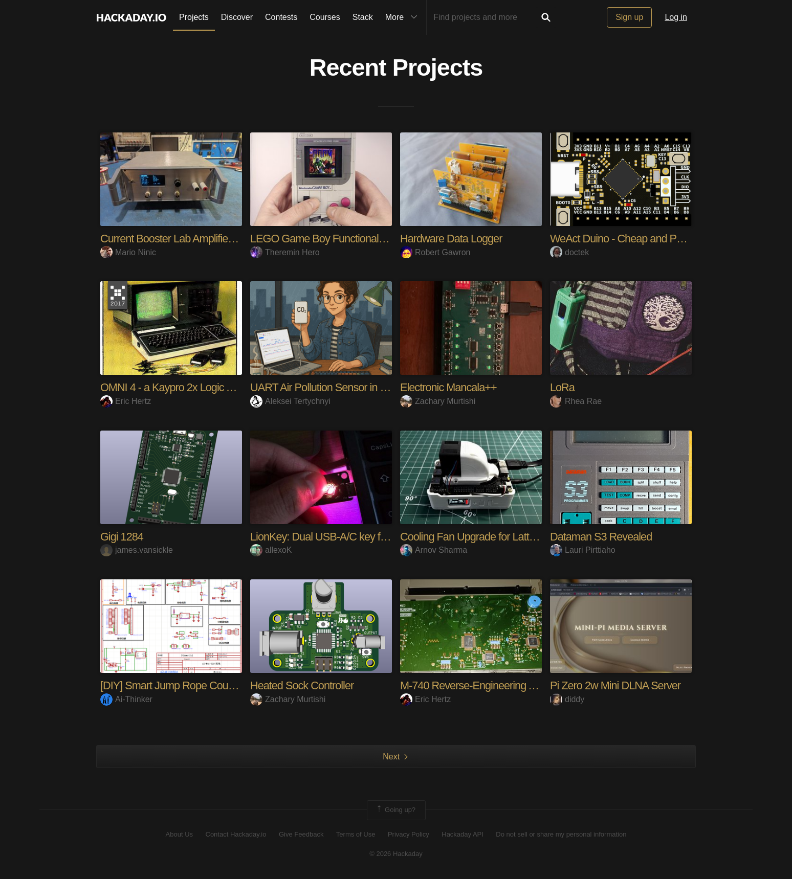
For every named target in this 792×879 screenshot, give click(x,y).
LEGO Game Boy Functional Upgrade (336, 238)
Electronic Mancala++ (449, 387)
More (403, 17)
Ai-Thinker (126, 699)
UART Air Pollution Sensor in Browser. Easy (348, 387)
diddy (567, 699)
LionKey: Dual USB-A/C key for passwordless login (364, 536)
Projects (194, 17)
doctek (569, 252)
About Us (179, 834)
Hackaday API (462, 834)
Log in (676, 17)
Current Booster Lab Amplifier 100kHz (185, 238)
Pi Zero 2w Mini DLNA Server (616, 685)
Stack (363, 17)
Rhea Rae (576, 401)
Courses (325, 17)
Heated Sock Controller (302, 685)
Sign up (629, 17)
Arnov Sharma (433, 550)
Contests (281, 17)
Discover (237, 17)
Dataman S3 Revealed (601, 536)
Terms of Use (356, 834)
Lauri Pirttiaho (582, 550)
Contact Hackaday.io (236, 834)
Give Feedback (301, 834)
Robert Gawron (435, 252)
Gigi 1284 (122, 536)
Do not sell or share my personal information (561, 834)
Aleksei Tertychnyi (290, 401)
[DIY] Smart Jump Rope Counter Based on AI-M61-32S (225, 685)
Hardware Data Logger (452, 238)
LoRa (562, 387)
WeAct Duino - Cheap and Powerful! (632, 238)
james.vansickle (136, 550)
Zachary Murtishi (437, 401)
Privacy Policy (408, 834)
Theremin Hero (285, 252)
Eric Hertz (125, 401)
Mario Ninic (128, 252)
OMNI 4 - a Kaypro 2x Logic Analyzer (184, 387)
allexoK (271, 550)
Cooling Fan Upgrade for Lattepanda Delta (496, 536)
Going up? (395, 810)
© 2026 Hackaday (396, 854)
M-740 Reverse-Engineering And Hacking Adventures (521, 685)
